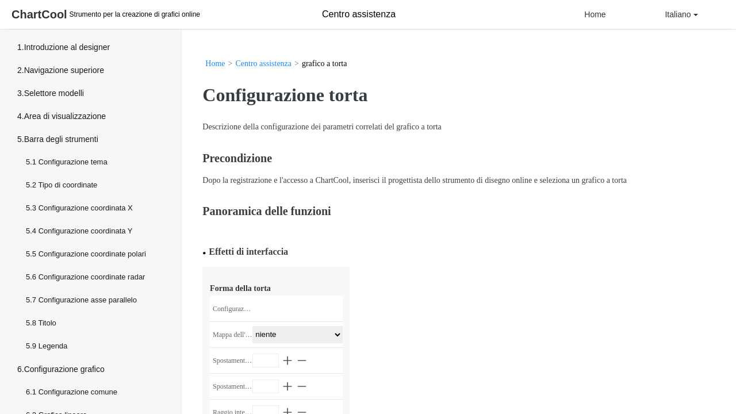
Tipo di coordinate (67, 185)
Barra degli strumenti (61, 139)
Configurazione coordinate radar (92, 277)
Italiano (681, 14)
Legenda (53, 346)
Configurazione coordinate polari (92, 254)
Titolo (47, 323)
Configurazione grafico (64, 369)
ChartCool (39, 14)
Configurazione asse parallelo (88, 300)
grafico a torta (324, 63)
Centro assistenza (263, 63)
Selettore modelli (54, 93)
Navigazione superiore (64, 70)
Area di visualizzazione (65, 116)
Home (594, 14)
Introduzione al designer (67, 47)
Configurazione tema (73, 162)
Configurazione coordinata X (86, 208)
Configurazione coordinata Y (86, 231)
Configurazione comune (78, 392)
